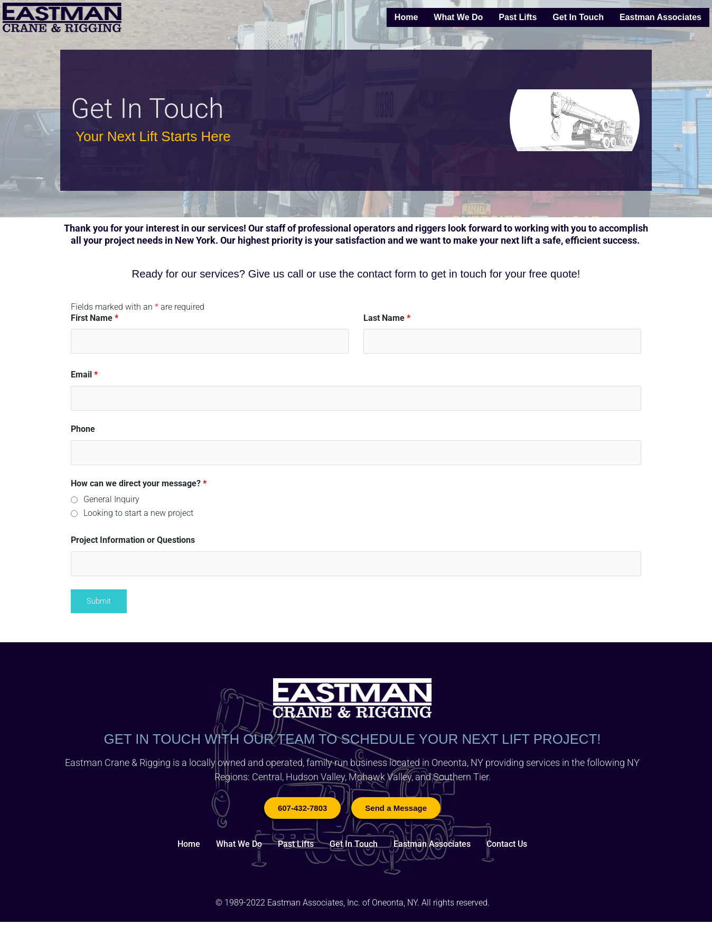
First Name (94, 318)
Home (406, 17)
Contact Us (506, 851)
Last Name (386, 318)
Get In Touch (578, 17)
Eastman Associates (660, 17)
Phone (83, 432)
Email (84, 376)
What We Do (458, 17)
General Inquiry (111, 503)
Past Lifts (518, 17)
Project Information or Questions (133, 544)
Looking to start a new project (138, 517)
